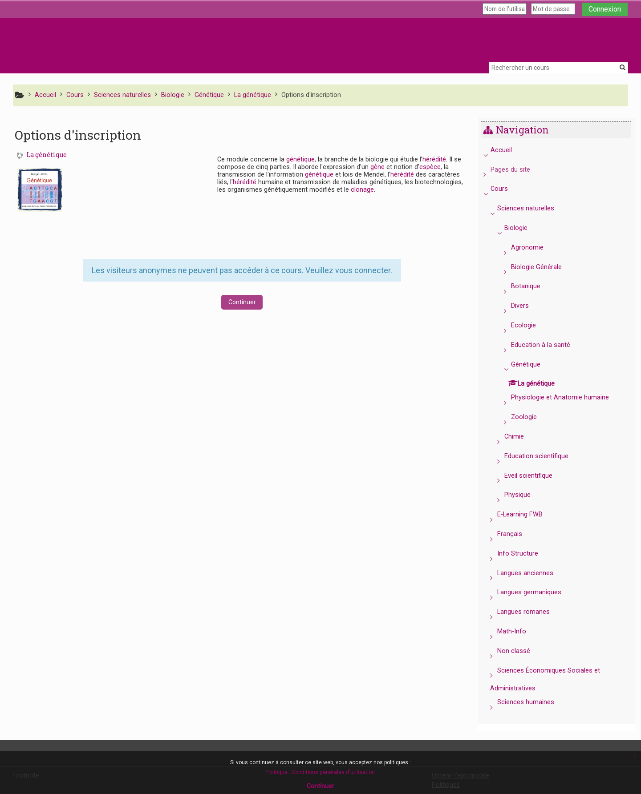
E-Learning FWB (526, 514)
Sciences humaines (532, 702)
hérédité (434, 159)
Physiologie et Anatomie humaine (566, 397)
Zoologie (530, 417)
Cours (505, 189)
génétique (300, 159)
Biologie (522, 228)
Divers (526, 306)
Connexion (604, 9)
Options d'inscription (311, 95)
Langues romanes (530, 612)
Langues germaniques (536, 592)
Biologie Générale (542, 267)
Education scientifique (543, 456)
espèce (430, 167)
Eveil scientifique (535, 476)
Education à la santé (546, 345)
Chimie (520, 436)
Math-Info (518, 631)
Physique (524, 495)
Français (516, 534)
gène (377, 167)
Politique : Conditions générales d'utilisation (320, 772)
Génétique (532, 364)
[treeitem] (559, 429)
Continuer (242, 302)
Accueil (507, 150)
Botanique (532, 286)
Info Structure (524, 553)
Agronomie (533, 247)
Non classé (520, 651)
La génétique (46, 155)
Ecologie (529, 325)
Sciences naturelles (532, 208)
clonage (362, 189)
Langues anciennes (532, 573)
